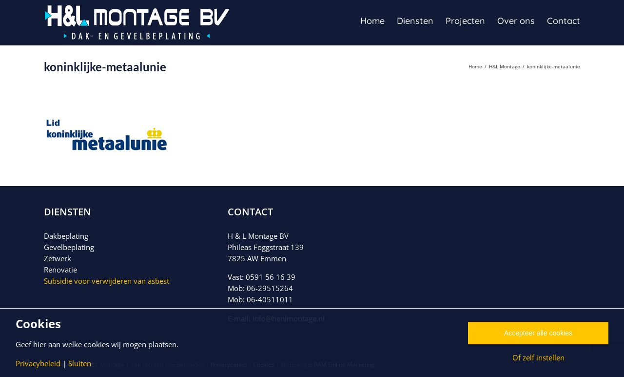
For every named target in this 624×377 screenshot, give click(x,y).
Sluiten (79, 363)
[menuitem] (378, 20)
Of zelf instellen (538, 357)
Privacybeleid (38, 363)
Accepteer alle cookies (538, 333)
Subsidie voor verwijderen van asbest (106, 281)
